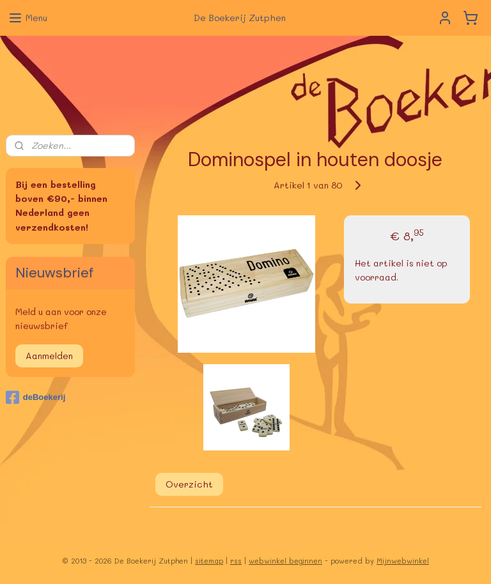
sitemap (209, 560)
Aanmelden (49, 356)
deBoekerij (35, 397)
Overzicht (189, 483)
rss (236, 560)
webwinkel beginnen (285, 560)
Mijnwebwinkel (403, 560)
